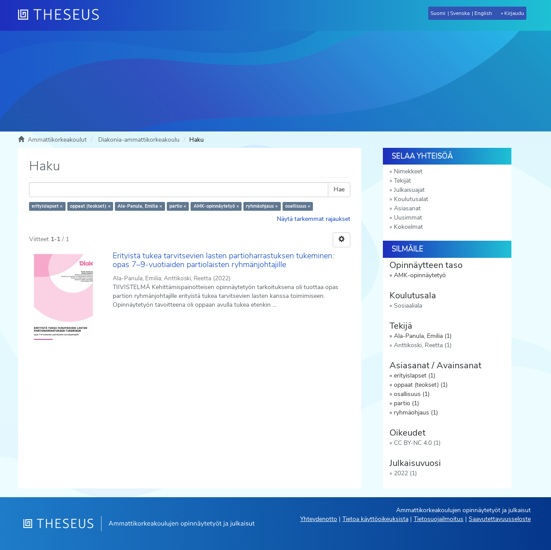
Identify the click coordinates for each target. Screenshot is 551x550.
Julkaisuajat (409, 190)
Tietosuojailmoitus (438, 519)
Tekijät (402, 180)
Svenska (460, 13)
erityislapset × (47, 206)
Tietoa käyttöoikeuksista (375, 519)
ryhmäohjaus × (262, 206)
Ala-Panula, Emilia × (140, 206)
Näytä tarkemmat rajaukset (313, 219)
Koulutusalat (411, 199)
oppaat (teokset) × (90, 206)
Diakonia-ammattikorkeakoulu (139, 140)
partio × (177, 206)
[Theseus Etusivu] (62, 15)
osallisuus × (297, 206)
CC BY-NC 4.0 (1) (417, 443)
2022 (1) (405, 473)
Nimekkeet (408, 171)
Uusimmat (408, 217)
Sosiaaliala (408, 305)
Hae (339, 189)
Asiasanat (407, 208)
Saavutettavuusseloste (500, 519)
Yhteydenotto (318, 519)
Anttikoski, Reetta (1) (423, 345)
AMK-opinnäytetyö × (216, 206)
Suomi (437, 13)
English (483, 13)
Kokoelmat (408, 227)
